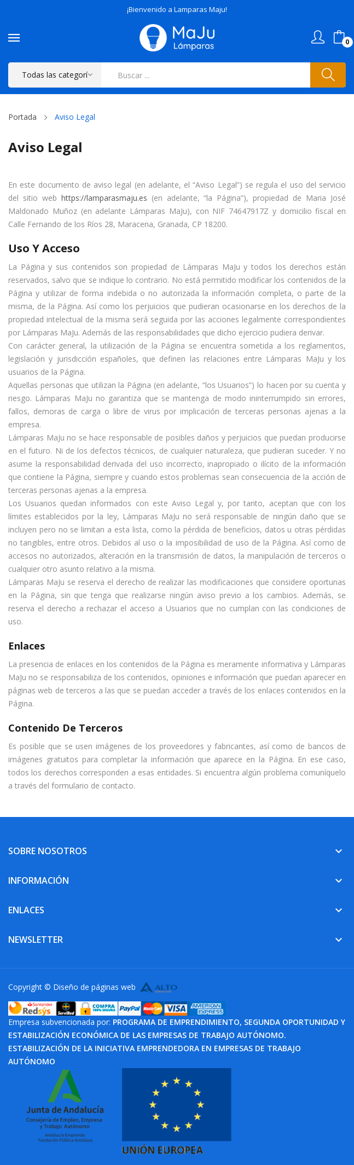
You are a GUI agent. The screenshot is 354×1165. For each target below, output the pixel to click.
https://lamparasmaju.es (104, 198)
